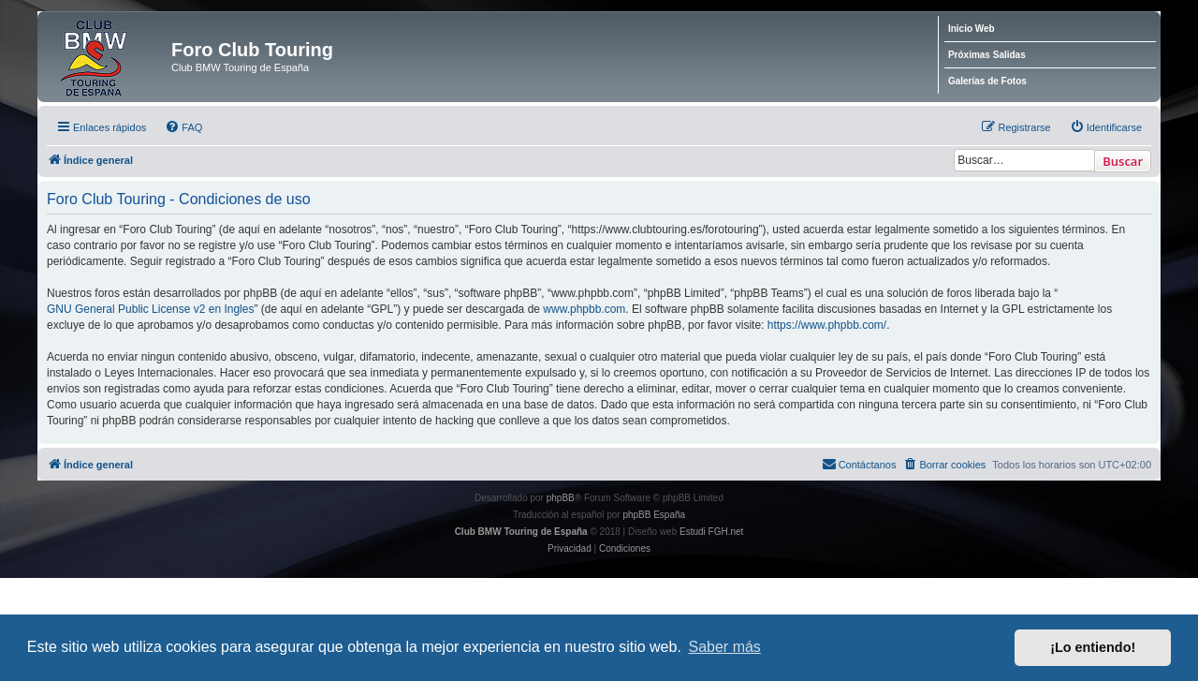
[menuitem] (183, 127)
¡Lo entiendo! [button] (1092, 647)
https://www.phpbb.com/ (826, 325)
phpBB (561, 498)
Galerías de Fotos (987, 81)
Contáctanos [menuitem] (859, 463)
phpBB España (653, 515)
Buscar (1123, 161)
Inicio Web (971, 28)
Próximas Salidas (987, 55)
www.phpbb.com (584, 309)
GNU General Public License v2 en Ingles (150, 309)
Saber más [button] (725, 647)
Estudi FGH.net (711, 531)
